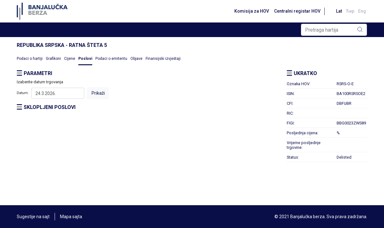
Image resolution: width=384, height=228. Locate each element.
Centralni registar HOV (297, 11)
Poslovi (85, 58)
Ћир (350, 11)
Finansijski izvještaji (163, 58)
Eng (362, 11)
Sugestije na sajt (33, 216)
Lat (339, 11)
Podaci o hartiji (30, 58)
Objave (136, 58)
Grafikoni (53, 58)
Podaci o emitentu (111, 58)
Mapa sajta (71, 216)
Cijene (69, 58)
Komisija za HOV (251, 11)
